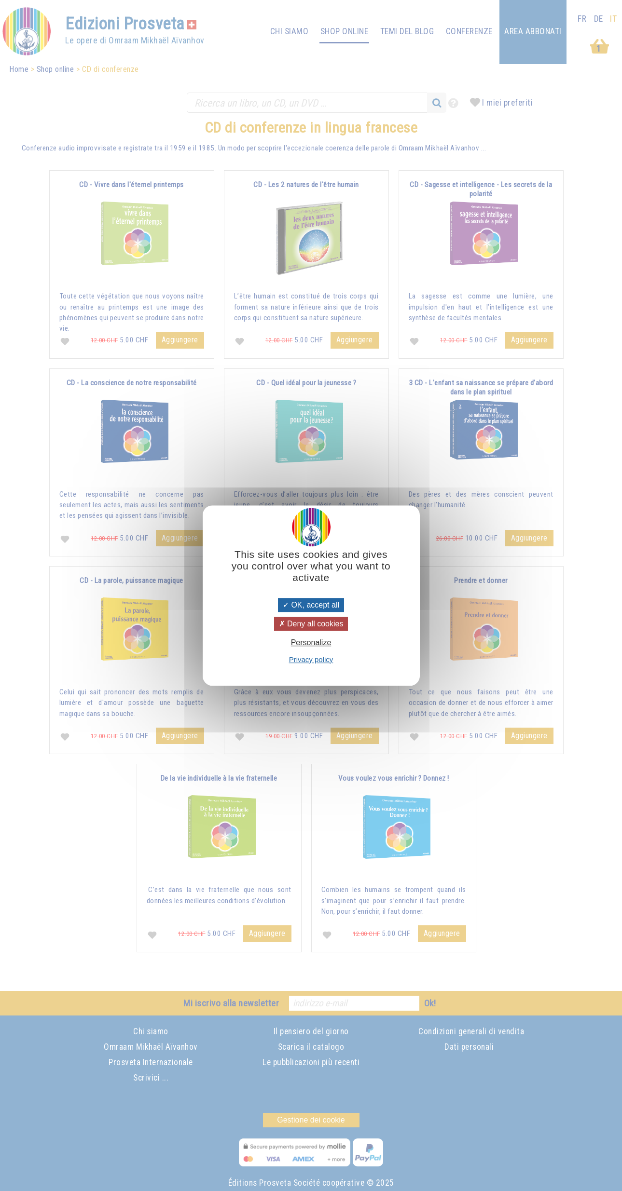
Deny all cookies (311, 624)
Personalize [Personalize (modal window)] (311, 643)
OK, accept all (311, 605)
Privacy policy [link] (311, 659)
